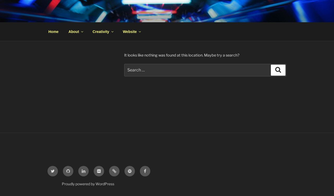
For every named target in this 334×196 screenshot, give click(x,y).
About (76, 32)
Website (132, 32)
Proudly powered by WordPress (88, 184)
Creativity (103, 32)
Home (54, 32)
